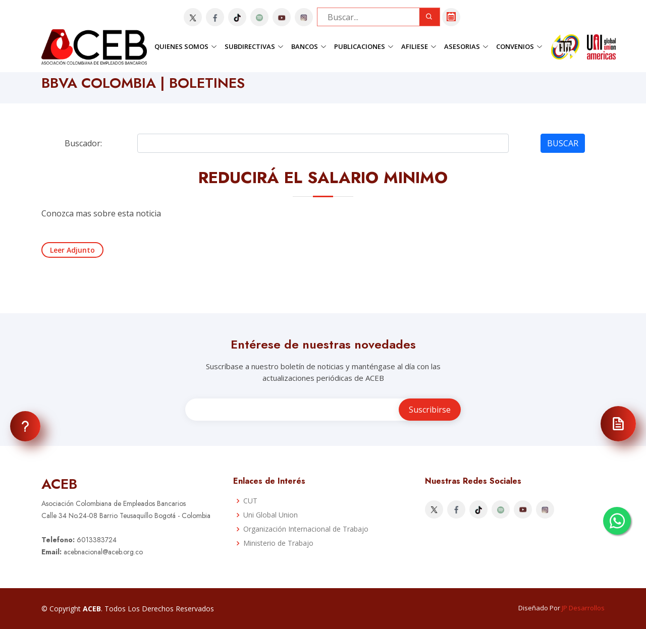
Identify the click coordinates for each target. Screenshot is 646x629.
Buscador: (83, 143)
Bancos (309, 46)
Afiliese (419, 46)
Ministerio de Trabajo (278, 543)
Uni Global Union (270, 515)
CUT (250, 500)
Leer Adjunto (72, 250)
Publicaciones (364, 46)
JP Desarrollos (583, 607)
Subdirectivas (254, 46)
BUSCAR (562, 143)
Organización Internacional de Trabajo (305, 529)
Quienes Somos (185, 46)
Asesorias (466, 46)
